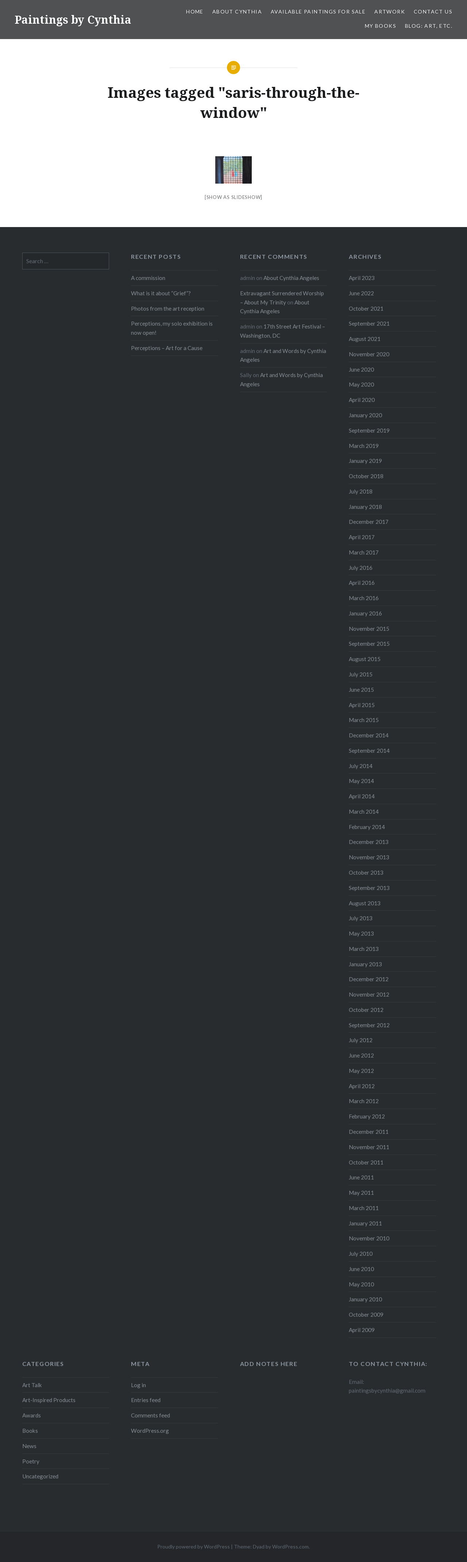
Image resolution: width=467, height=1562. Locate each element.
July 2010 (361, 1253)
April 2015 (362, 705)
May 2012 (361, 1070)
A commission (148, 278)
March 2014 (364, 811)
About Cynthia (237, 11)
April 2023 (362, 278)
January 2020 (365, 415)
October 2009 (366, 1314)
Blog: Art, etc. (428, 26)
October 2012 (366, 1009)
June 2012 (361, 1055)
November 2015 (369, 628)
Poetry (30, 1461)
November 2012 (369, 994)
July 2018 (361, 491)
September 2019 (369, 430)
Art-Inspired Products (49, 1400)
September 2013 (369, 887)
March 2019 (364, 445)
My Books (380, 26)
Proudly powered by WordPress (193, 1546)
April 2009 (362, 1330)
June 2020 (361, 369)
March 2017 (364, 552)
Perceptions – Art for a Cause (166, 348)
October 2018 (366, 476)
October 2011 (366, 1162)
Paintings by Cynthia (73, 19)
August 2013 (365, 903)
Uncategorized (40, 1476)
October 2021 (366, 308)
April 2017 (362, 537)
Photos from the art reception (167, 308)
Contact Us (433, 11)
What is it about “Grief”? (161, 293)
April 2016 (362, 582)
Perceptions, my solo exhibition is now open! (172, 328)
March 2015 (364, 720)
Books (30, 1430)
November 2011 (369, 1147)
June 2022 (361, 293)
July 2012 (361, 1040)
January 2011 (365, 1223)
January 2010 (365, 1299)
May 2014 (361, 781)
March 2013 (364, 948)
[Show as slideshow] (233, 197)
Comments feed (150, 1415)
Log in (138, 1385)
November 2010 (369, 1238)
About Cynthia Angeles (291, 278)
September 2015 (369, 643)
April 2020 (362, 399)
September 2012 (369, 1025)
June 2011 (361, 1177)
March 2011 (364, 1208)
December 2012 (369, 979)
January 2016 (365, 613)
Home (195, 11)
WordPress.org (150, 1430)
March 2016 (364, 598)
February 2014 (367, 827)
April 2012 (362, 1086)
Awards (31, 1415)
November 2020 (369, 354)
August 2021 (365, 338)
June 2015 (361, 689)
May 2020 (361, 384)
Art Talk (32, 1385)
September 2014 (369, 750)
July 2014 (361, 766)
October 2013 (366, 872)
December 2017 (369, 521)
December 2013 (369, 841)
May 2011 (361, 1192)
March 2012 (364, 1101)
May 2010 (361, 1284)
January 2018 (365, 506)
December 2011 (369, 1131)
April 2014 (362, 796)
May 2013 (361, 933)
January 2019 (365, 460)
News (29, 1446)
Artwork (389, 11)
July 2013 (361, 918)
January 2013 (365, 964)
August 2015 (365, 659)
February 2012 (367, 1116)
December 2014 (369, 735)
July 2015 (361, 674)
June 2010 (361, 1269)
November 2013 (369, 857)
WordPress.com (290, 1546)
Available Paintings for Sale (318, 11)
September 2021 (369, 323)
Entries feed (146, 1400)
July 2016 (361, 567)
